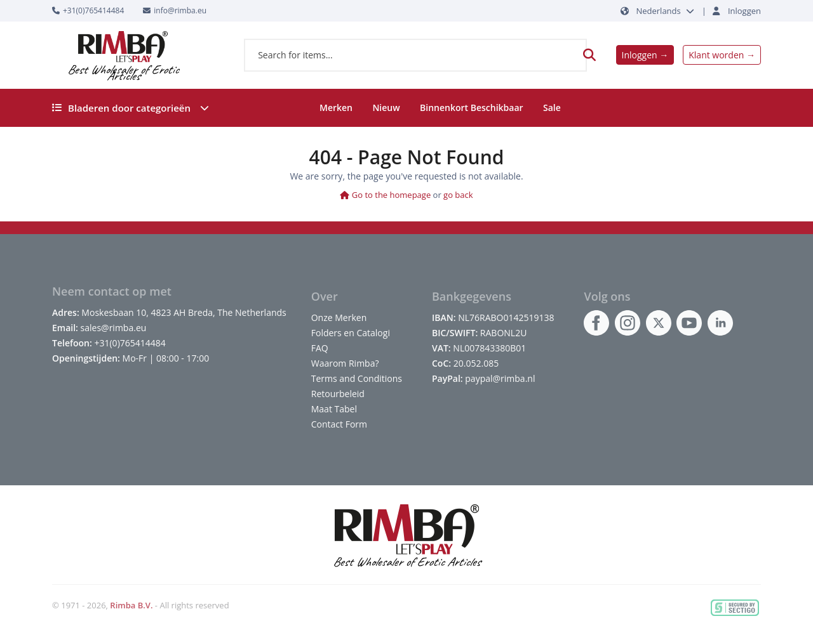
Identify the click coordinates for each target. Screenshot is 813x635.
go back (458, 194)
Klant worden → (722, 55)
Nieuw (386, 107)
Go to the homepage (385, 194)
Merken (336, 107)
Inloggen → (645, 55)
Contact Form (339, 424)
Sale (552, 107)
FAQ (319, 348)
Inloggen (744, 10)
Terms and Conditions (356, 378)
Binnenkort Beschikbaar (471, 107)
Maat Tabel (334, 409)
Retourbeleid (338, 394)
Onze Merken (339, 317)
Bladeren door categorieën (130, 107)
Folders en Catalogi (350, 333)
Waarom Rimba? (345, 363)
